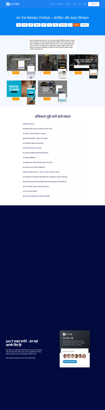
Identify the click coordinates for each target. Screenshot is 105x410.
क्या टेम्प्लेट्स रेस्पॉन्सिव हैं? (29, 158)
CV (70, 24)
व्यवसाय (24, 24)
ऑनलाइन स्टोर (84, 24)
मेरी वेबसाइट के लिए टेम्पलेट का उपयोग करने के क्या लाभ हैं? (37, 129)
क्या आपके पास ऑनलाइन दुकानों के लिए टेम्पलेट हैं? (35, 153)
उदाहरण (68, 4)
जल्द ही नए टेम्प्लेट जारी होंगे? (30, 191)
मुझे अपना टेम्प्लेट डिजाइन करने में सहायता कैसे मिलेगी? (36, 196)
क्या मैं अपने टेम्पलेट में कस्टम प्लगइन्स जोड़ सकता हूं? (36, 186)
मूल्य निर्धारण (60, 4)
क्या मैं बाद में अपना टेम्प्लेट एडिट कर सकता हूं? (34, 133)
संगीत (44, 24)
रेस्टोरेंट (55, 24)
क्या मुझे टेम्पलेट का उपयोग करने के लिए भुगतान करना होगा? (38, 162)
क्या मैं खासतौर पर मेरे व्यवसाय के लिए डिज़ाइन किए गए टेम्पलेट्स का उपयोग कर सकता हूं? (45, 177)
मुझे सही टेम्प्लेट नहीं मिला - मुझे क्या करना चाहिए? (35, 138)
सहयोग (74, 4)
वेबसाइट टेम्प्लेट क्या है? (28, 124)
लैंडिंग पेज (76, 24)
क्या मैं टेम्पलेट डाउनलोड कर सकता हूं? (32, 148)
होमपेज (52, 4)
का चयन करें (16, 72)
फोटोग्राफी (37, 24)
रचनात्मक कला (63, 24)
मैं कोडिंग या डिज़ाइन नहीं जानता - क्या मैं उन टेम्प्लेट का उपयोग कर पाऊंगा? (41, 172)
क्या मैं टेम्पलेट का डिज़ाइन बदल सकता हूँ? (33, 143)
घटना (49, 24)
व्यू (9, 72)
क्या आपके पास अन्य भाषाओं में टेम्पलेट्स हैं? (34, 167)
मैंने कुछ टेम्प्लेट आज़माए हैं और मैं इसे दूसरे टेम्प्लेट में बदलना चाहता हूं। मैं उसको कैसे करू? (45, 182)
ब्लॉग (31, 24)
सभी (18, 24)
